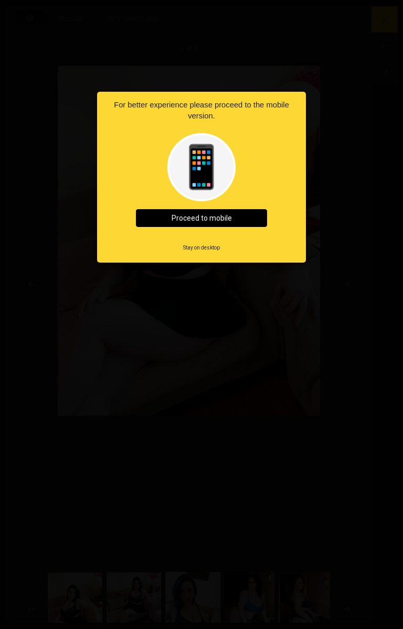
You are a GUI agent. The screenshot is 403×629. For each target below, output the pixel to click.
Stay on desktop (201, 248)
